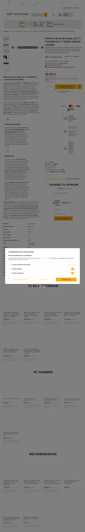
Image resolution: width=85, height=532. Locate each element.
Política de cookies (44, 258)
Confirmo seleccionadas (20, 279)
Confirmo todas (66, 279)
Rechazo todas (44, 279)
